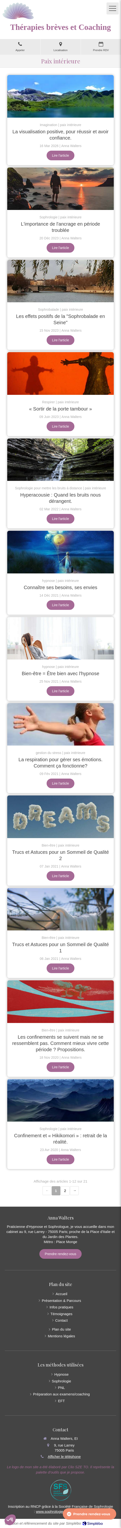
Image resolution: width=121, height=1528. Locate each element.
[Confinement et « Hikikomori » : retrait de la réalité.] (60, 1100)
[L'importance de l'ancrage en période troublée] (60, 189)
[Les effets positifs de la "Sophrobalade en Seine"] (60, 281)
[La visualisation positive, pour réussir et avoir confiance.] (60, 96)
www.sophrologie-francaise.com (61, 1511)
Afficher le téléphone (64, 1456)
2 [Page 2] (65, 1191)
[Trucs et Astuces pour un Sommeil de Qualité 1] (60, 909)
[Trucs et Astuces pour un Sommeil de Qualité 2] (60, 816)
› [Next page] (74, 1190)
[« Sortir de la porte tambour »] (60, 373)
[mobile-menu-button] (113, 8)
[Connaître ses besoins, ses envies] (60, 552)
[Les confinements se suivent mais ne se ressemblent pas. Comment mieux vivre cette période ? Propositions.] (60, 1001)
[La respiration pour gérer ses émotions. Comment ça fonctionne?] (60, 724)
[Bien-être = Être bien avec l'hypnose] (60, 638)
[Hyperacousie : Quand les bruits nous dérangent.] (60, 459)
